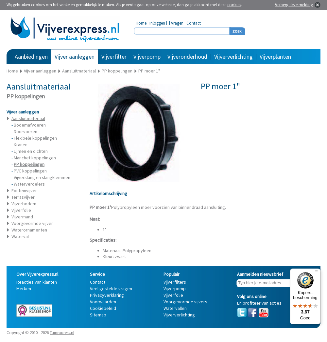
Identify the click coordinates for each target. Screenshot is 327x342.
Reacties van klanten (36, 282)
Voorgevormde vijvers (185, 302)
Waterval (20, 236)
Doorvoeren (25, 131)
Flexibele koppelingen (35, 138)
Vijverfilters (175, 282)
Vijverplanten (275, 56)
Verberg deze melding (294, 5)
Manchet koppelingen (35, 158)
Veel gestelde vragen (111, 289)
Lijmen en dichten (31, 151)
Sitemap (98, 315)
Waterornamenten (29, 230)
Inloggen (157, 23)
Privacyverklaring (107, 295)
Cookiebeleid (103, 308)
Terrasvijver (23, 197)
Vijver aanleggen (75, 56)
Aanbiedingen (31, 56)
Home (141, 23)
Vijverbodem (23, 204)
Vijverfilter (114, 56)
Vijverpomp (147, 56)
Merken (23, 289)
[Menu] (316, 272)
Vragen (177, 23)
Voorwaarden (103, 302)
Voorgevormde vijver (32, 223)
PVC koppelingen (30, 171)
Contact (193, 23)
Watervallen (175, 308)
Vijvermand (22, 217)
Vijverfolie (21, 210)
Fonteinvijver (24, 190)
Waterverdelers (29, 184)
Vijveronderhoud (187, 56)
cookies (234, 5)
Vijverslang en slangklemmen (42, 177)
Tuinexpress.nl (62, 332)
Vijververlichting (233, 56)
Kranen (20, 145)
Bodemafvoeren (30, 125)
